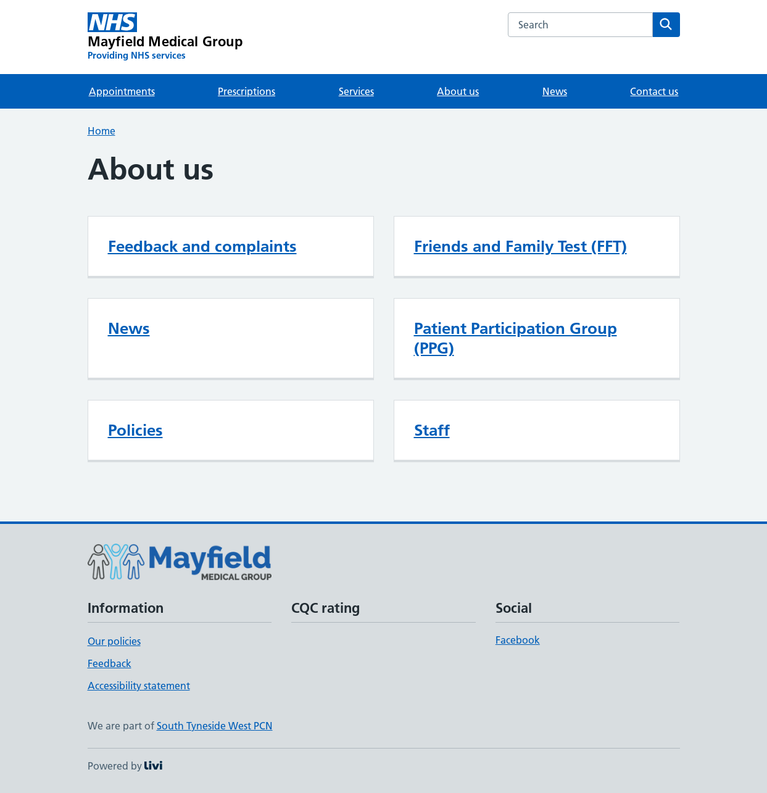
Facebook (517, 640)
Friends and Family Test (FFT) (520, 246)
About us (458, 91)
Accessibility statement (139, 685)
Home (101, 131)
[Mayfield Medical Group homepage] (165, 37)
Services (356, 91)
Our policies (114, 641)
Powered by (125, 766)
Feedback (109, 663)
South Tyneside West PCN (215, 726)
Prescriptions (246, 91)
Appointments (122, 91)
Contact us (654, 91)
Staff (432, 430)
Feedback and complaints (202, 246)
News (554, 91)
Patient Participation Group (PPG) (515, 338)
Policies (135, 430)
